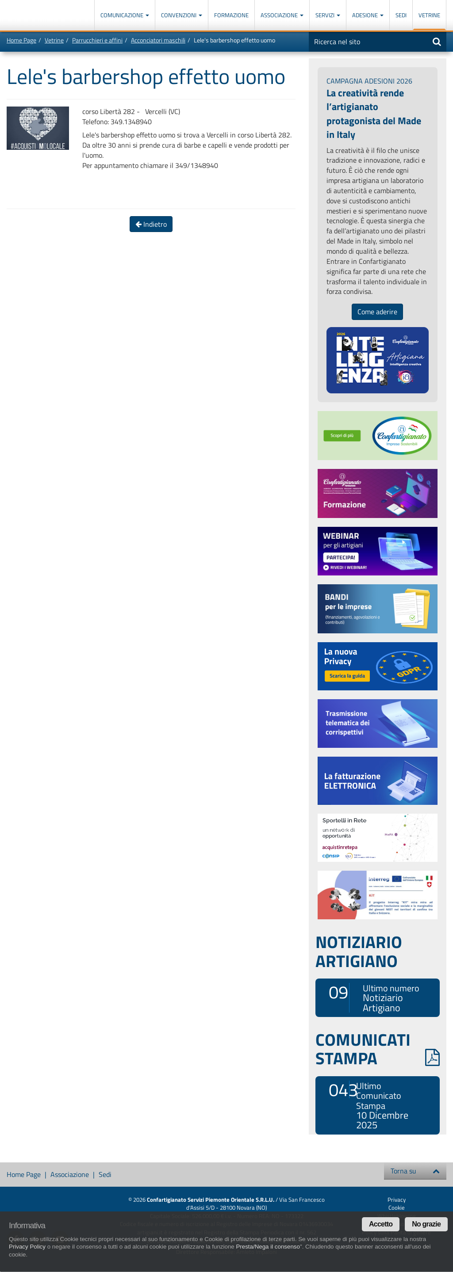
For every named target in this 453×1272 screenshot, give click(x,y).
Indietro (151, 224)
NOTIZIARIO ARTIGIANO (358, 951)
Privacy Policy (27, 1246)
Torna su (415, 1170)
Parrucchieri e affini (97, 40)
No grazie (426, 1224)
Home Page (21, 40)
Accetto (380, 1224)
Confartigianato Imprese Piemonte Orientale (39, 16)
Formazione (231, 15)
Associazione (282, 15)
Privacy (397, 1199)
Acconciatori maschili (158, 40)
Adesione (368, 15)
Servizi (327, 15)
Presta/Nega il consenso (267, 1246)
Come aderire (377, 311)
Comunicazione (124, 15)
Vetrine (429, 15)
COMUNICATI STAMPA (377, 1048)
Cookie (396, 1207)
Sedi (401, 15)
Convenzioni (181, 15)
